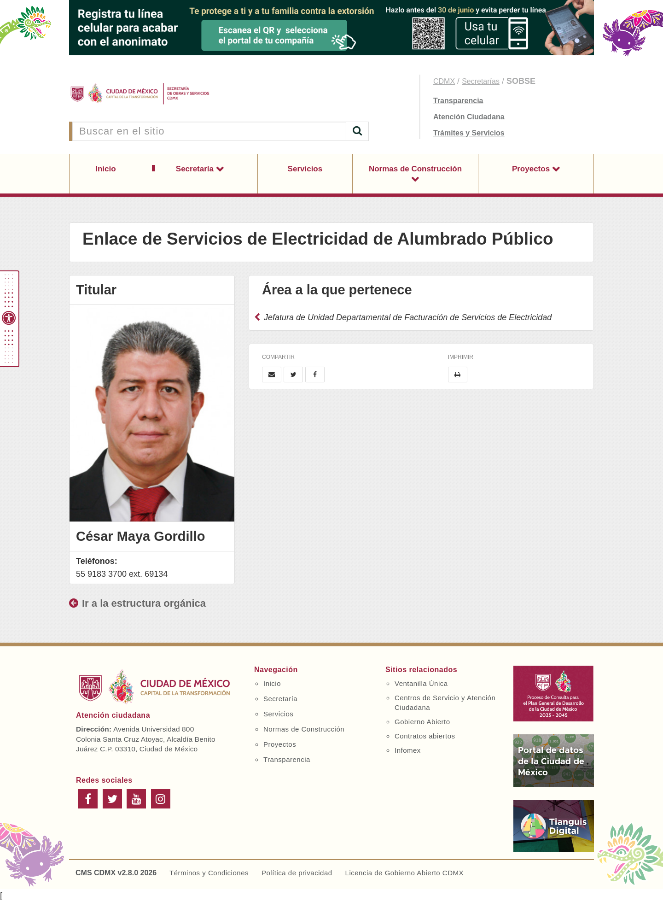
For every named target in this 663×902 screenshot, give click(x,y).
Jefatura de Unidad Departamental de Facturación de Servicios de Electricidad (403, 317)
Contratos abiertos (425, 736)
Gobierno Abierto (422, 722)
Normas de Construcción (415, 168)
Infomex (408, 750)
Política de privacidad (297, 873)
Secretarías (481, 81)
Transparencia (458, 101)
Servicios (305, 168)
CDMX (444, 81)
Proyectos (532, 168)
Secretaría (196, 168)
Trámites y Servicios (469, 133)
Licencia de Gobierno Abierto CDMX (404, 873)
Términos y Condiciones (209, 873)
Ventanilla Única (421, 683)
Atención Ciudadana (469, 117)
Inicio (105, 168)
